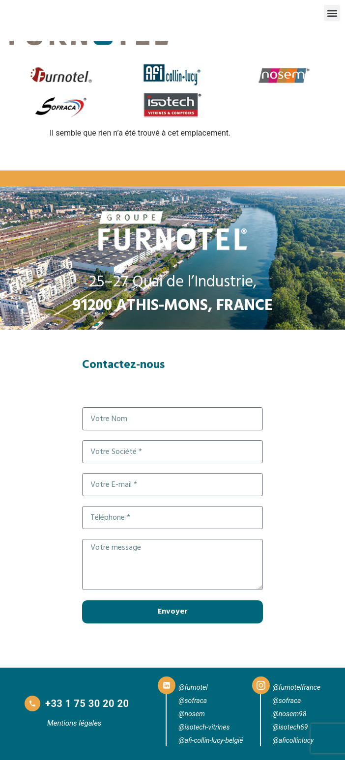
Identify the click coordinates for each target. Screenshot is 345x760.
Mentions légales (74, 723)
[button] (332, 13)
